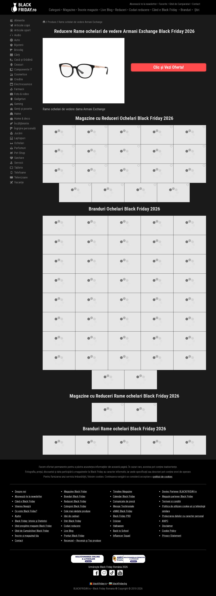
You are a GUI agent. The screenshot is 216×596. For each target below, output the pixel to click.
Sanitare (17, 157)
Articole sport (20, 30)
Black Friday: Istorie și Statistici (31, 521)
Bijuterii (16, 45)
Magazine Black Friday (75, 491)
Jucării (16, 133)
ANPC (165, 521)
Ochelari (17, 143)
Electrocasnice (21, 84)
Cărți (15, 54)
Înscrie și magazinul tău (27, 535)
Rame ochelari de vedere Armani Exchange (80, 22)
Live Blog (106, 10)
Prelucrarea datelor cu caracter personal (183, 516)
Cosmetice (18, 74)
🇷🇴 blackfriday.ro (98, 583)
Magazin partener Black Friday (177, 496)
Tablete (16, 167)
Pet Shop (17, 152)
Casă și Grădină (21, 59)
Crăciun (117, 521)
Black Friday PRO (122, 516)
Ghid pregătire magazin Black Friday (33, 525)
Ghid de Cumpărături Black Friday (32, 530)
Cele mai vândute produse (77, 511)
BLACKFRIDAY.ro (27, 7)
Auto (15, 40)
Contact (196, 4)
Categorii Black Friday (75, 506)
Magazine (69, 10)
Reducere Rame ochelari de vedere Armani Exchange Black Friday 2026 (124, 31)
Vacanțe (17, 182)
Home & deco (20, 118)
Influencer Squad (121, 535)
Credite (16, 79)
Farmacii (17, 89)
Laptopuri (17, 138)
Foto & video (19, 94)
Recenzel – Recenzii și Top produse (82, 540)
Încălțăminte (19, 123)
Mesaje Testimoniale (123, 506)
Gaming (16, 103)
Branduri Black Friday (74, 496)
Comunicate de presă (124, 501)
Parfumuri (18, 148)
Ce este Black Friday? (26, 511)
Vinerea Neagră (23, 506)
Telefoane (18, 172)
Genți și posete (21, 108)
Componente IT (21, 69)
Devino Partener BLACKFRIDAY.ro (179, 491)
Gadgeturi (18, 98)
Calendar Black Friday (124, 496)
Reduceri (120, 10)
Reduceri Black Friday (75, 501)
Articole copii (20, 25)
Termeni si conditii (171, 501)
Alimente (17, 20)
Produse (52, 22)
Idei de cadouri (71, 516)
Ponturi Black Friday (74, 535)
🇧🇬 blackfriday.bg (118, 583)
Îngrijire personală (23, 128)
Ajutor (18, 516)
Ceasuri (16, 64)
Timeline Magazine (122, 491)
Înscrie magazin (88, 10)
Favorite (163, 4)
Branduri (186, 10)
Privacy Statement (171, 535)
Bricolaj (16, 49)
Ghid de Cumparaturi (179, 4)
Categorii (54, 10)
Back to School (121, 530)
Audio (15, 35)
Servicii (16, 162)
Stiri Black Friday (72, 521)
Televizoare (19, 177)
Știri (196, 10)
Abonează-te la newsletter (143, 4)
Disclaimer (167, 525)
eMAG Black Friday (122, 511)
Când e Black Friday (164, 10)
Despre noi (20, 491)
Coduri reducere (139, 10)
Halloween (118, 525)
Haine (15, 113)
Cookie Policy (169, 530)
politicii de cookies (162, 476)
